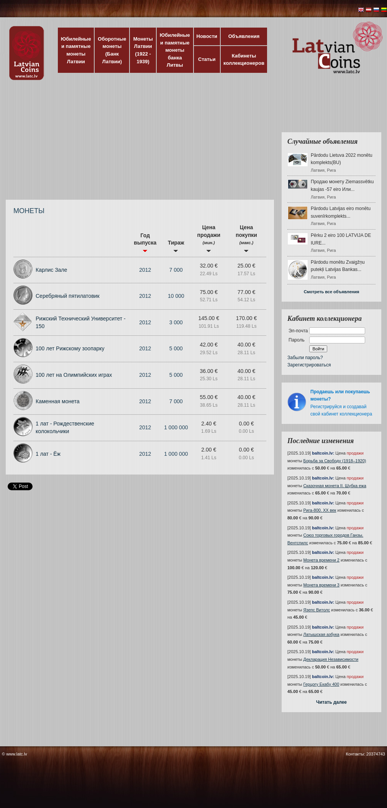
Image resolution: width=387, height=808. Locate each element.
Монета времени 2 (321, 560)
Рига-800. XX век (319, 510)
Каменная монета (58, 401)
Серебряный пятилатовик (68, 296)
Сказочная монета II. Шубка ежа (334, 485)
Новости (207, 36)
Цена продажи (208, 238)
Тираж (176, 246)
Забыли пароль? (305, 357)
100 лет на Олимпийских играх (74, 375)
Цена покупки (246, 238)
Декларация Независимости (331, 659)
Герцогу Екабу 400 (321, 684)
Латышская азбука (321, 634)
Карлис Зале (51, 270)
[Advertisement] (183, 143)
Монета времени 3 (321, 585)
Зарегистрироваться (309, 365)
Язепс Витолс (316, 610)
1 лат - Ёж (48, 454)
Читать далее (331, 702)
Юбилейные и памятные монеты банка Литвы (175, 50)
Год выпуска (145, 242)
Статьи (206, 59)
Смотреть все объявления (331, 291)
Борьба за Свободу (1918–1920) (334, 460)
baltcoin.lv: (323, 453)
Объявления (244, 36)
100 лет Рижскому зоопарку (70, 348)
